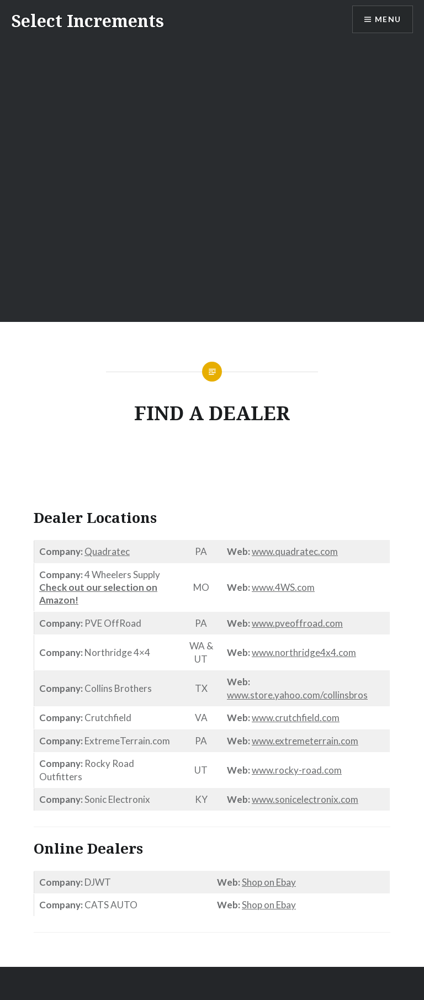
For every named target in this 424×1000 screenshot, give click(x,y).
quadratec (296, 551)
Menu (387, 19)
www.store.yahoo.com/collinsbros (297, 695)
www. (263, 551)
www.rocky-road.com (297, 770)
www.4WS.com (283, 587)
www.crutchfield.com (296, 717)
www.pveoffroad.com (297, 623)
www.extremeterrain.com (305, 741)
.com (328, 551)
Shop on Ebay (269, 882)
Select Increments (87, 20)
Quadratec (107, 551)
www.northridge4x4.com (304, 652)
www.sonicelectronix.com (305, 799)
